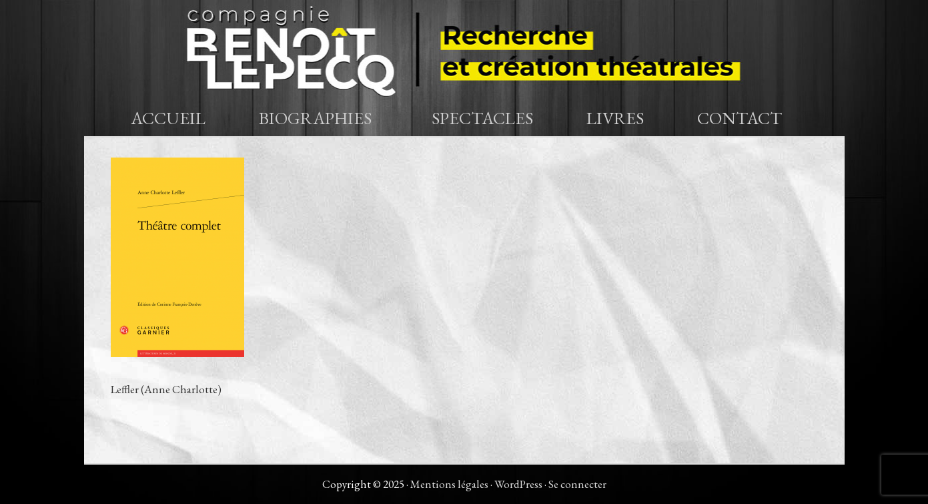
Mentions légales (449, 484)
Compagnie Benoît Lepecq (464, 50)
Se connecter (577, 484)
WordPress (518, 484)
